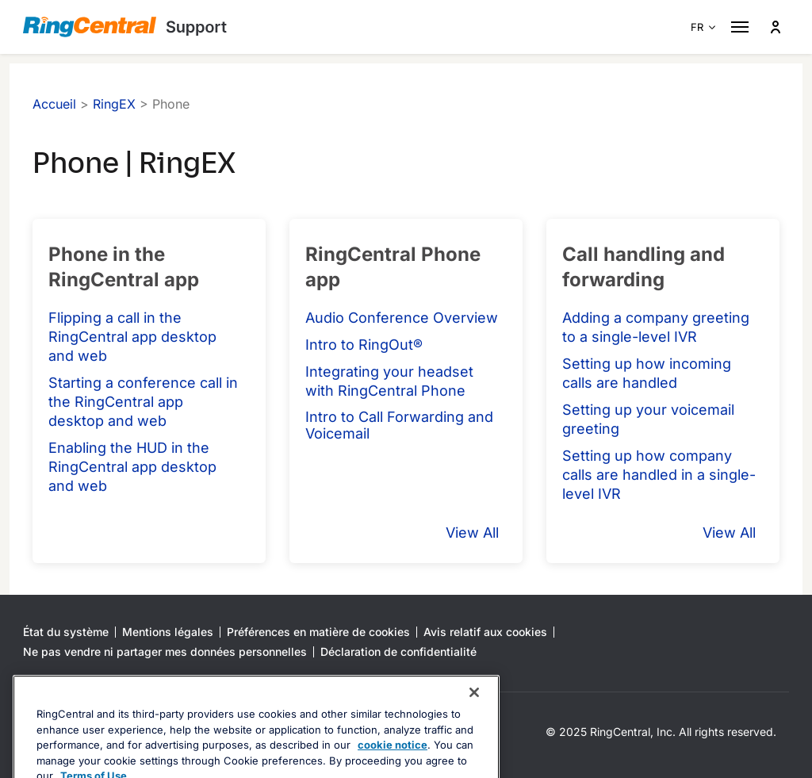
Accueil (54, 104)
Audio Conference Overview (401, 317)
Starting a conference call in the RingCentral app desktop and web (143, 401)
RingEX (114, 104)
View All (472, 532)
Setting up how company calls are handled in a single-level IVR (659, 474)
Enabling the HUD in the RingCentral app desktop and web (132, 466)
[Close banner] (474, 724)
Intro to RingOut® (364, 344)
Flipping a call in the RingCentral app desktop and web (132, 336)
